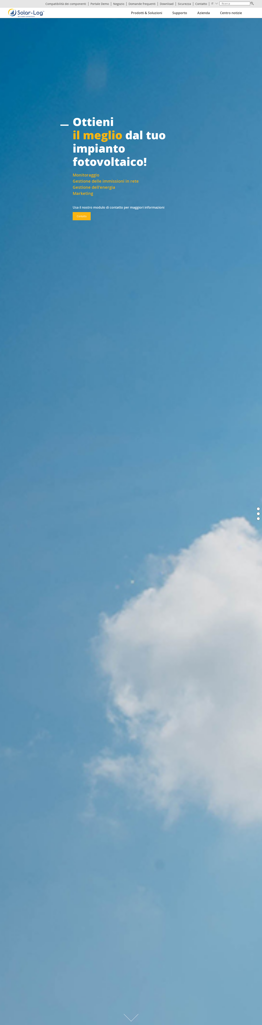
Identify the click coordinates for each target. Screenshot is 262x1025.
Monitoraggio (86, 175)
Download (167, 4)
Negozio (118, 4)
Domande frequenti (142, 4)
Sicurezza (184, 4)
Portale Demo (99, 4)
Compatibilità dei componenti (65, 4)
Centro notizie (231, 13)
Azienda (203, 13)
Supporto (179, 13)
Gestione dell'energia (94, 187)
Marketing (83, 193)
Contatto (201, 4)
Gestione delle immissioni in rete (106, 181)
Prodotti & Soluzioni (146, 13)
